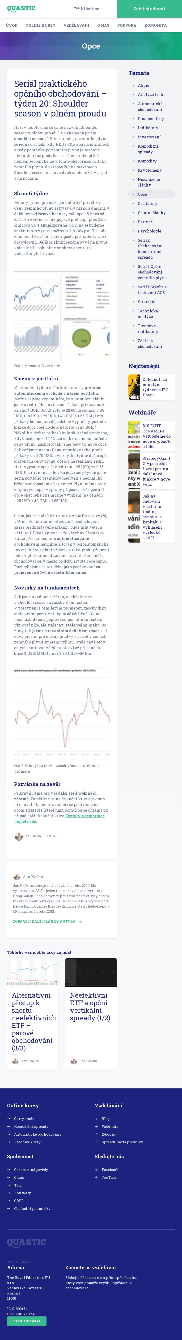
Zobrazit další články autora (47, 921)
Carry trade (24, 1118)
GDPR (19, 1200)
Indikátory (148, 127)
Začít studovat (149, 9)
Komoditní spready (148, 149)
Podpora (126, 25)
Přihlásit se (86, 9)
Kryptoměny (150, 170)
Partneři (146, 221)
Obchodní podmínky (32, 1208)
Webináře (110, 1126)
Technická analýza (148, 313)
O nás (103, 25)
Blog (106, 1118)
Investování (149, 136)
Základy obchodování (150, 343)
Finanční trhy (151, 118)
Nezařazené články (149, 182)
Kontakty (22, 1193)
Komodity (147, 160)
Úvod (11, 25)
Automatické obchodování (150, 106)
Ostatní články (152, 212)
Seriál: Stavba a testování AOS (152, 289)
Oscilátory (147, 203)
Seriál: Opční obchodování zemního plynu (152, 272)
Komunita (155, 25)
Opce (142, 194)
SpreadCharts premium (122, 1142)
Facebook (110, 1169)
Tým (18, 1185)
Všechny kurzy (27, 1142)
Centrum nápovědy (31, 1169)
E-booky (109, 1134)
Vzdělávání (76, 25)
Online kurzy (40, 25)
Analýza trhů (150, 94)
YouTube (109, 1177)
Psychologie (149, 230)
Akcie (143, 85)
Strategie (146, 301)
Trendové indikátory (148, 328)
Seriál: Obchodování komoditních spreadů (150, 249)
